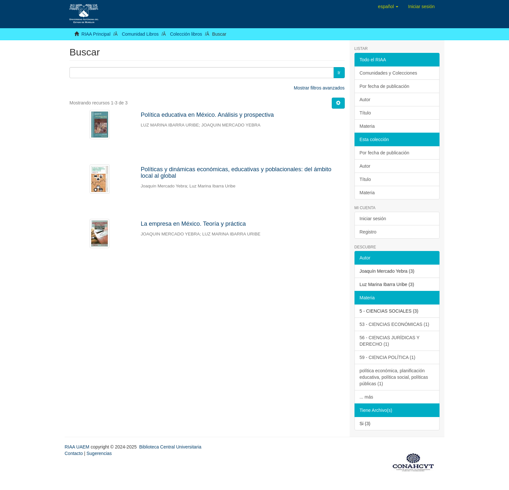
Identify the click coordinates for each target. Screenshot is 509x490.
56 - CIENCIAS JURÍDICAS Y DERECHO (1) (390, 341)
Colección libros (186, 34)
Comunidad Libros (140, 34)
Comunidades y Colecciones (388, 73)
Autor (365, 99)
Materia (367, 126)
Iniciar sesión (373, 218)
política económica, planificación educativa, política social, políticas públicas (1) (394, 377)
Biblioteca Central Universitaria (170, 446)
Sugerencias (99, 453)
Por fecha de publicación (384, 86)
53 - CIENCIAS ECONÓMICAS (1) (394, 324)
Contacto (74, 453)
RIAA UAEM (78, 446)
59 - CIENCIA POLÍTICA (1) (388, 357)
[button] (388, 6)
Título (365, 112)
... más (366, 397)
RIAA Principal (95, 34)
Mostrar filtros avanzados (319, 87)
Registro (368, 231)
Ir (339, 72)
